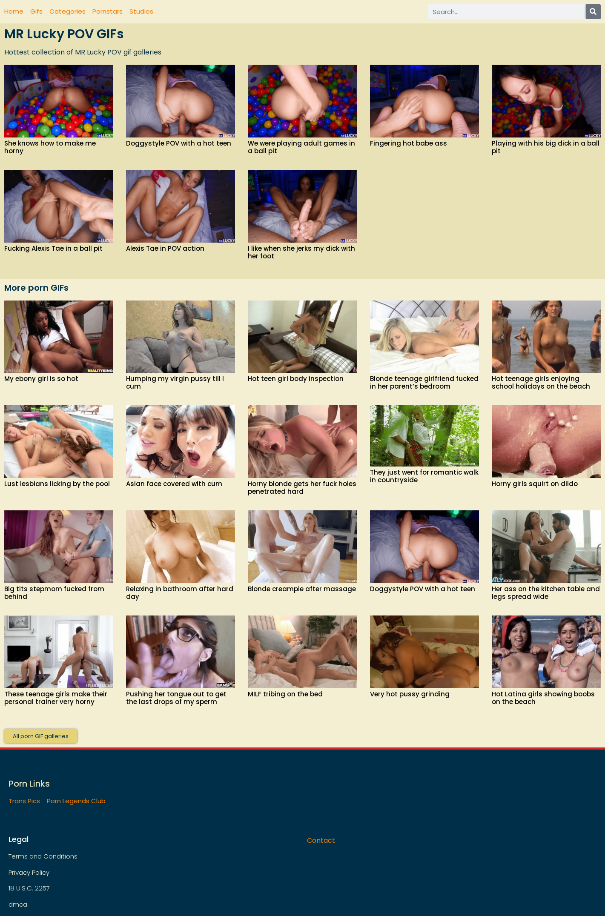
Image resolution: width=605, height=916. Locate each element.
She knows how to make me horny (50, 147)
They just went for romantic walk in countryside (424, 476)
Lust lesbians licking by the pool (57, 483)
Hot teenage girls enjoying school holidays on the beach (541, 382)
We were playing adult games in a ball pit (301, 147)
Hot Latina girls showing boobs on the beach (543, 698)
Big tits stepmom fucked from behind (54, 592)
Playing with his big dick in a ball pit (545, 147)
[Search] (593, 11)
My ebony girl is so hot (41, 378)
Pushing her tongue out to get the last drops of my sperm (176, 698)
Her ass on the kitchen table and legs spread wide (546, 592)
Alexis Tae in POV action (165, 248)
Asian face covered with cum (174, 483)
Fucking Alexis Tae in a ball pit (53, 248)
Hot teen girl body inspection (296, 378)
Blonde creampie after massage (302, 588)
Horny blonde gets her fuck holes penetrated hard (302, 487)
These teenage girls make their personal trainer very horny (55, 698)
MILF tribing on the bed (285, 694)
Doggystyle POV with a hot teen (178, 143)
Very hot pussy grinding (410, 694)
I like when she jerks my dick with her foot (301, 252)
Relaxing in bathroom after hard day (179, 592)
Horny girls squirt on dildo (535, 483)
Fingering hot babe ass (408, 143)
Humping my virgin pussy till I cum (175, 382)
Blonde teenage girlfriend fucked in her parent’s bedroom (424, 382)
